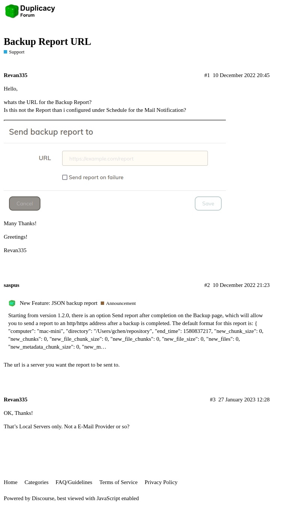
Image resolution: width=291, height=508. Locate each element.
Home (11, 482)
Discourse (43, 498)
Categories (36, 482)
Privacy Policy (161, 482)
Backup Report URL (47, 41)
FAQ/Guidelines (73, 482)
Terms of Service (118, 482)
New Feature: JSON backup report (58, 303)
